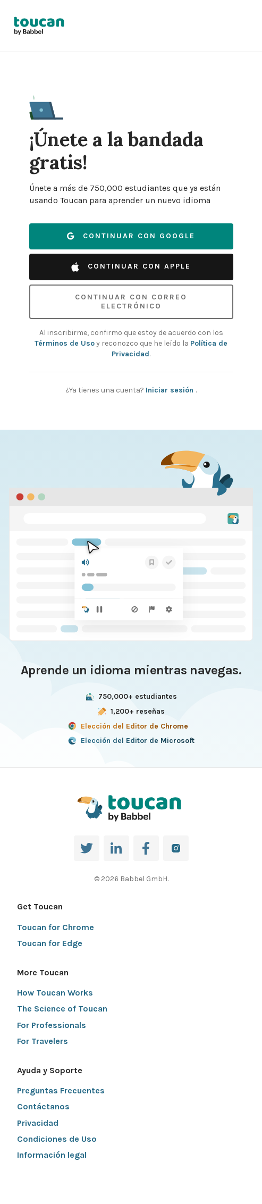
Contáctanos (43, 1106)
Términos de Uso (65, 343)
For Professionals (51, 1025)
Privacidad (37, 1123)
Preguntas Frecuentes (61, 1090)
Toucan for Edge (49, 943)
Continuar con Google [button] (131, 235)
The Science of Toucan (62, 1009)
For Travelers (42, 1041)
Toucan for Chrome (55, 927)
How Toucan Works (55, 993)
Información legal (52, 1155)
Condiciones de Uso (57, 1139)
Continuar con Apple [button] (131, 266)
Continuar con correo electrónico (131, 301)
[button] (46, 103)
